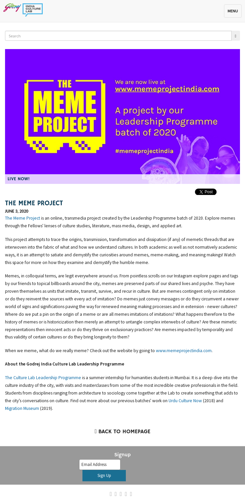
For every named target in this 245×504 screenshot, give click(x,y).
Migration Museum (22, 408)
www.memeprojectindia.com (184, 350)
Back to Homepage (122, 431)
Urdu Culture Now (185, 401)
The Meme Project (22, 218)
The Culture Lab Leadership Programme (43, 378)
